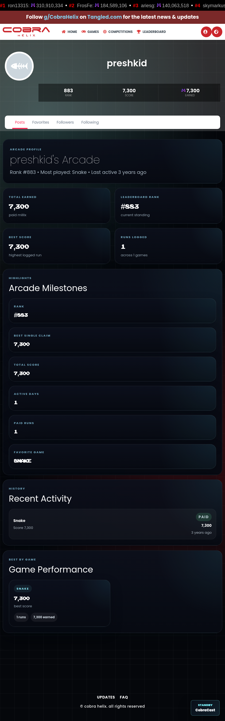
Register (216, 32)
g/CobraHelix (61, 17)
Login (205, 32)
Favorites (40, 122)
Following (90, 122)
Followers (65, 122)
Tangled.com (104, 17)
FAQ (124, 697)
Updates (106, 697)
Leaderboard (151, 31)
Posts (20, 122)
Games (90, 31)
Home (69, 31)
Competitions (118, 31)
